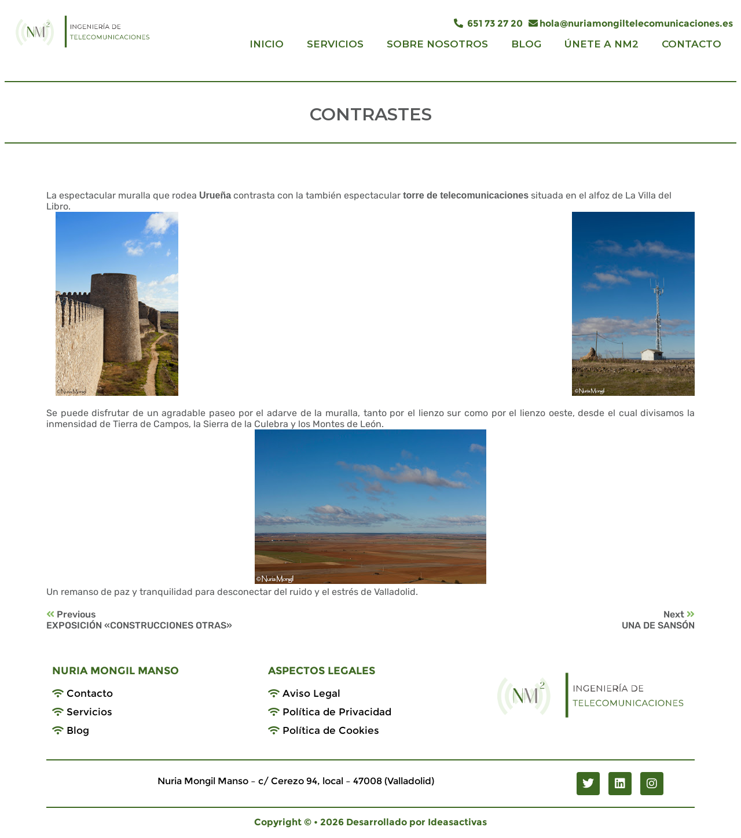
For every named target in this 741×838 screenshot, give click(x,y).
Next (679, 614)
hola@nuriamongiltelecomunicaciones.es (631, 23)
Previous (71, 614)
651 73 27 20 (488, 23)
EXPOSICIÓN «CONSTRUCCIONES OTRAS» (139, 625)
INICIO (267, 44)
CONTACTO (691, 44)
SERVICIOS (335, 44)
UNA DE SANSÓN (658, 625)
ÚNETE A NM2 (601, 44)
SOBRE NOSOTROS (437, 44)
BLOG (526, 44)
